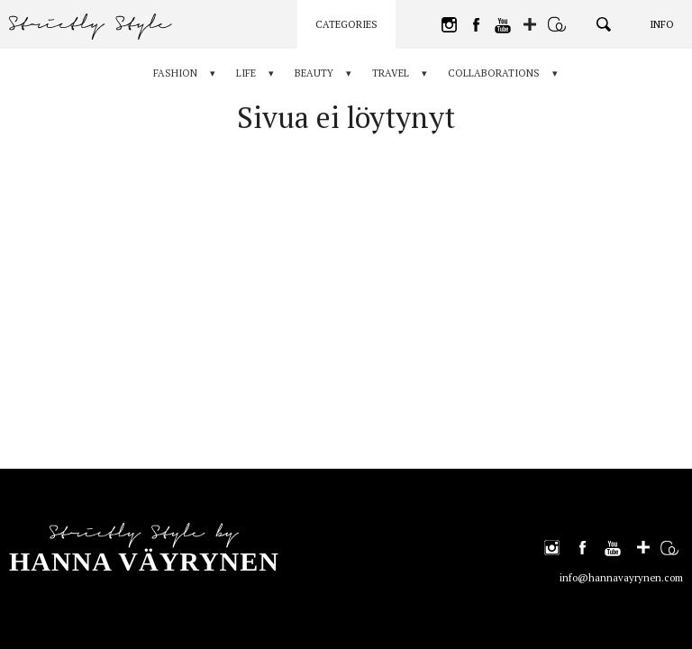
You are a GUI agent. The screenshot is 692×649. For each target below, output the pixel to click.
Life (246, 73)
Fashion (175, 73)
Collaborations (494, 73)
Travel (390, 73)
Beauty (314, 73)
